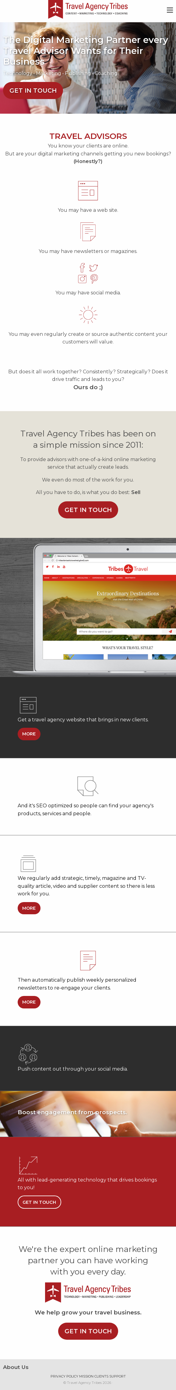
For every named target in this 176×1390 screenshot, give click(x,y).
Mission (86, 1376)
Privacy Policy (64, 1376)
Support (117, 1376)
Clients (101, 1376)
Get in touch (33, 90)
